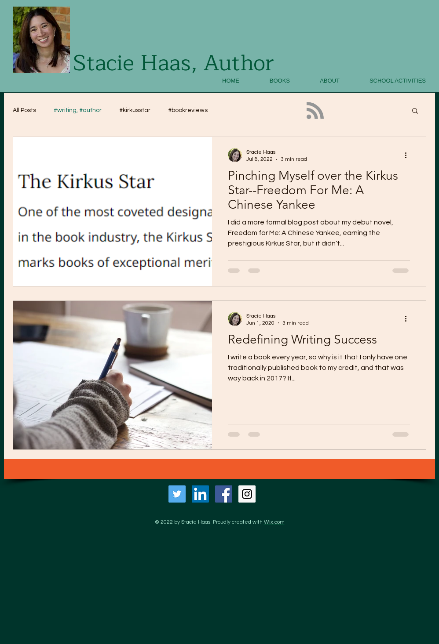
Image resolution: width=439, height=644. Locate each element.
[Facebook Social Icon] (223, 494)
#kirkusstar (134, 110)
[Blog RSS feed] (315, 111)
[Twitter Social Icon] (177, 494)
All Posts (24, 110)
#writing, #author (78, 110)
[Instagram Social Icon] (247, 494)
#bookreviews (188, 110)
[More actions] (408, 155)
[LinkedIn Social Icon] (200, 494)
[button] (415, 111)
